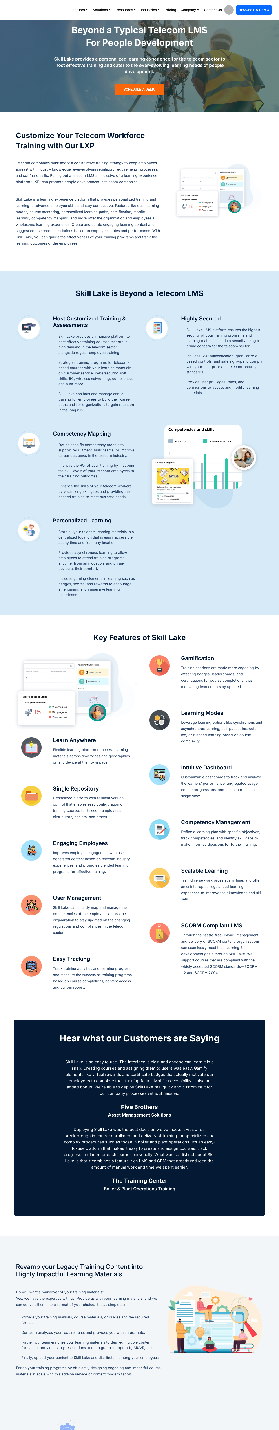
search (229, 10)
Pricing (170, 10)
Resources (126, 10)
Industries (150, 10)
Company (190, 10)
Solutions (102, 10)
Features (79, 10)
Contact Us (213, 10)
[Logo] (27, 9)
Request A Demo (254, 10)
